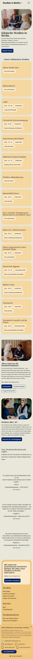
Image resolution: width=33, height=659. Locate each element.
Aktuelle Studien (7, 51)
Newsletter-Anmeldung (12, 581)
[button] (28, 3)
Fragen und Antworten (9, 598)
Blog (4, 607)
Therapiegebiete (8, 609)
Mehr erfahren (16, 489)
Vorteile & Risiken (19, 386)
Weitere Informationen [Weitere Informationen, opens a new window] (14, 637)
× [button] (31, 626)
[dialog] (16, 642)
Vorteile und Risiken (9, 594)
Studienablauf (6, 386)
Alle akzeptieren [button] (9, 651)
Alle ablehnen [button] (24, 651)
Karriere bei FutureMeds (10, 620)
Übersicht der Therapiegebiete (11, 439)
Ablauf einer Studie (8, 596)
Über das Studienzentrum (10, 618)
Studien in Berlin (12, 2)
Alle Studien (6, 591)
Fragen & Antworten (8, 391)
